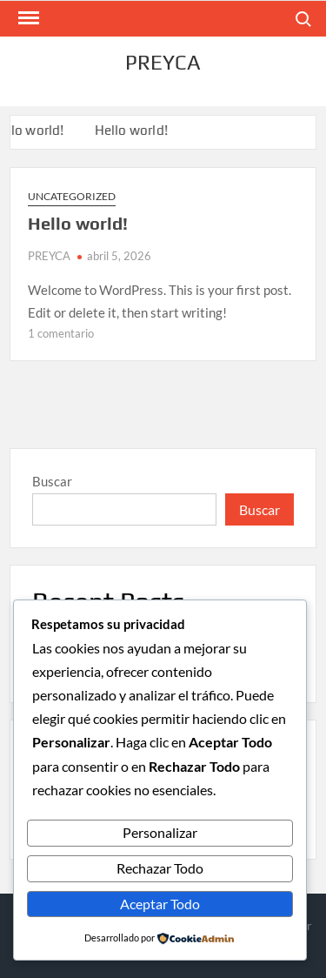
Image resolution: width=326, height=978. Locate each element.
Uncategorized (72, 196)
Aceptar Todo (160, 903)
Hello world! (133, 130)
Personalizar (160, 832)
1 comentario (61, 333)
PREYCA (163, 62)
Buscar (52, 481)
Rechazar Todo (159, 868)
